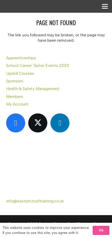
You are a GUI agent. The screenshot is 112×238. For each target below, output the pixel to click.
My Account (17, 104)
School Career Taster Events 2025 (37, 65)
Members (14, 96)
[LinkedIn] (59, 122)
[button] (105, 6)
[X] (37, 122)
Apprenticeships (21, 57)
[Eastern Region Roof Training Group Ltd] (15, 12)
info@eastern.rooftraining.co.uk (35, 201)
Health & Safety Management (33, 88)
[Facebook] (15, 122)
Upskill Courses (20, 73)
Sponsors (14, 81)
